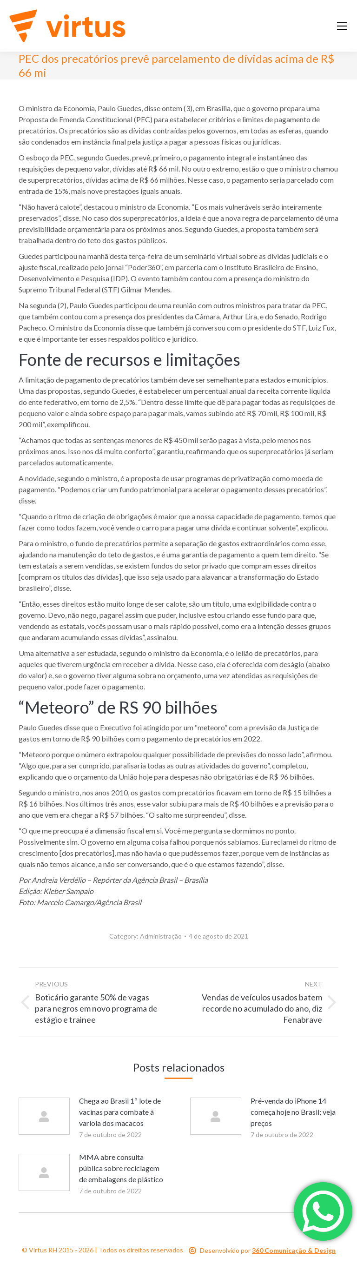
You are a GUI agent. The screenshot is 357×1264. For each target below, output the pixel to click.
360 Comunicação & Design (294, 1250)
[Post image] (44, 1116)
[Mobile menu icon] (342, 26)
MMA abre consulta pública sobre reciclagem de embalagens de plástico (121, 1168)
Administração (161, 936)
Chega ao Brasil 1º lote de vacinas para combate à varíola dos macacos (120, 1111)
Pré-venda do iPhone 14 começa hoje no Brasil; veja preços (293, 1111)
